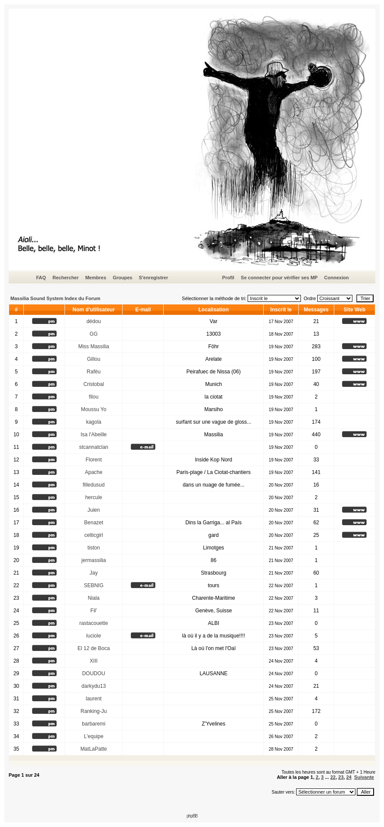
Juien (93, 510)
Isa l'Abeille (93, 434)
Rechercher (65, 277)
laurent (94, 699)
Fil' (93, 611)
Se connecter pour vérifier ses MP (279, 277)
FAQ (41, 277)
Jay (94, 573)
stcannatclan (93, 447)
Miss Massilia (93, 346)
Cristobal (94, 384)
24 (349, 777)
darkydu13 (93, 686)
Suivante (364, 777)
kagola (93, 422)
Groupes (122, 277)
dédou (94, 321)
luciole (93, 636)
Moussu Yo (93, 409)
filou (93, 397)
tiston (93, 548)
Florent (94, 460)
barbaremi (93, 724)
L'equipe (93, 736)
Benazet (93, 523)
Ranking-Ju (94, 711)
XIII (93, 661)
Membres (95, 277)
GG (94, 334)
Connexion (336, 277)
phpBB (192, 816)
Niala (94, 598)
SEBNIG (93, 585)
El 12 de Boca (93, 648)
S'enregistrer (153, 277)
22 (333, 777)
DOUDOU (93, 673)
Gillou (93, 359)
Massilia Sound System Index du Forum (55, 298)
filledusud (94, 485)
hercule (93, 497)
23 (340, 777)
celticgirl (93, 535)
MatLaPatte (94, 749)
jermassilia (93, 560)
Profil (228, 277)
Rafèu (93, 372)
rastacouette (93, 623)
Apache (94, 472)
